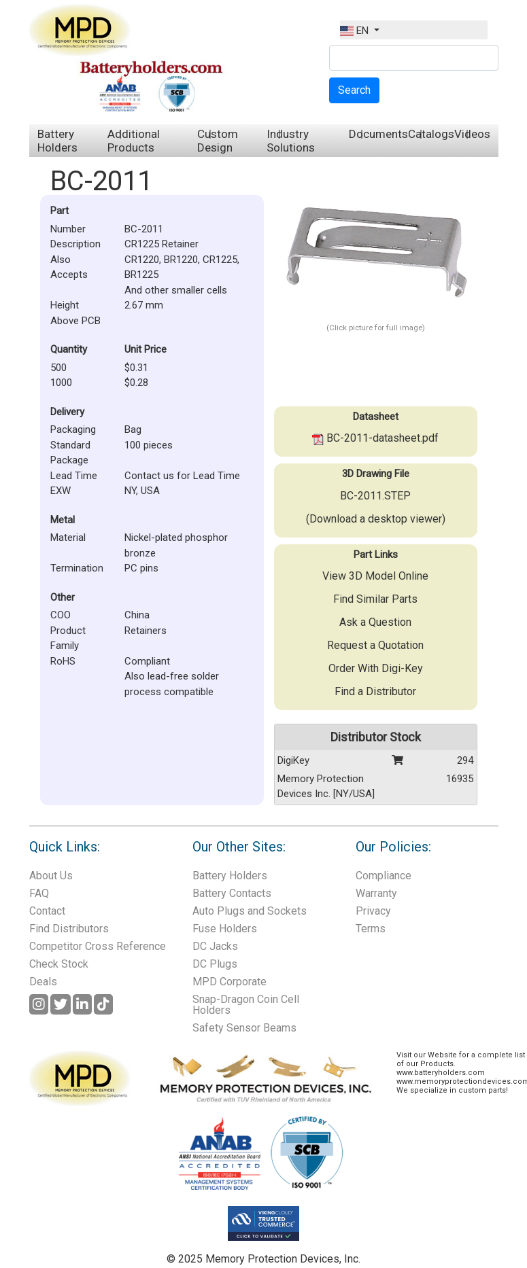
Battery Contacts (231, 893)
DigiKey (293, 760)
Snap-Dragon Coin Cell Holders (245, 1005)
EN (355, 30)
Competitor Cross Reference (97, 946)
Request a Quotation (375, 645)
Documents (378, 134)
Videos (472, 134)
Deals (43, 981)
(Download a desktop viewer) (375, 518)
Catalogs (431, 134)
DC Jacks (215, 946)
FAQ (39, 893)
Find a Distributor (375, 691)
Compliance (383, 875)
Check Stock (58, 963)
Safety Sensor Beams (244, 1027)
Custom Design (217, 140)
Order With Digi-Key (375, 668)
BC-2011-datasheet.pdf (375, 438)
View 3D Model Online (375, 575)
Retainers (145, 630)
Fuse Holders (224, 928)
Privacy (373, 910)
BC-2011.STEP (375, 495)
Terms (371, 928)
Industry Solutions (291, 140)
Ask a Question (375, 622)
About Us (51, 875)
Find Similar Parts (375, 599)
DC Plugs (214, 963)
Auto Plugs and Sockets (249, 910)
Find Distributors (69, 928)
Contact (47, 910)
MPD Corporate (229, 981)
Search (354, 90)
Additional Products (133, 140)
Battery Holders (57, 140)
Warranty (376, 893)
